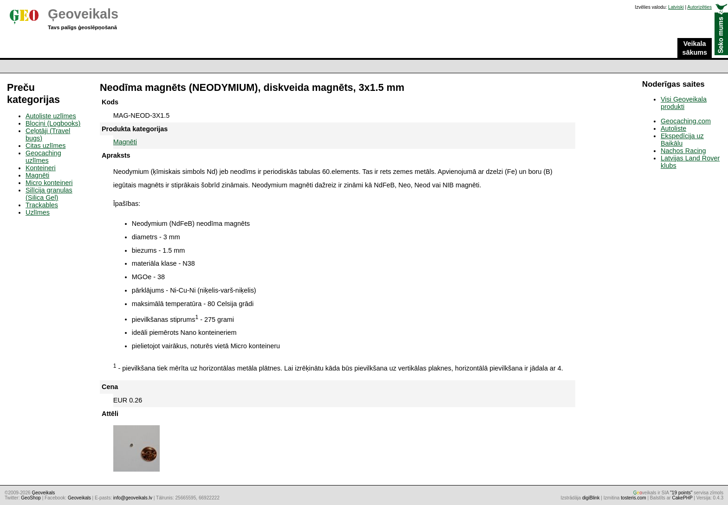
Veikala (694, 48)
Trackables (42, 205)
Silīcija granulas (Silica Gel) (49, 193)
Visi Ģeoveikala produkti (684, 103)
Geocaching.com (686, 121)
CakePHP (682, 497)
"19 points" (681, 492)
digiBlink (591, 497)
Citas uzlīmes (45, 145)
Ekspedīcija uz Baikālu (682, 139)
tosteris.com (633, 497)
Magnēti (125, 142)
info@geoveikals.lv (132, 497)
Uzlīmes (38, 212)
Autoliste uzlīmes (51, 116)
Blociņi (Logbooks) (53, 123)
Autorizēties (699, 7)
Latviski (676, 7)
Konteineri (41, 168)
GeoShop (31, 497)
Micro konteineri (49, 182)
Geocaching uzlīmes (43, 156)
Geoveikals (79, 497)
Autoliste (673, 128)
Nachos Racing (683, 150)
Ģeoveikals (83, 13)
